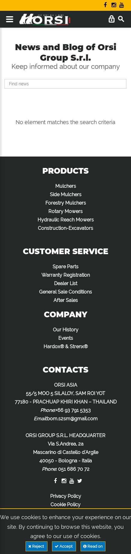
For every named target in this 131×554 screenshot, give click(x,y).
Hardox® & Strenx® (66, 346)
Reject (36, 546)
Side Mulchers (65, 194)
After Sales (65, 300)
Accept (64, 546)
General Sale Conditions (65, 292)
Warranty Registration (65, 275)
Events (65, 338)
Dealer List (65, 283)
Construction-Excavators (65, 228)
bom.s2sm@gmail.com (72, 419)
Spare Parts (65, 266)
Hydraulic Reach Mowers (66, 220)
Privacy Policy (65, 496)
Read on (93, 546)
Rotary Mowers (65, 211)
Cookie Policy (65, 504)
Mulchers (65, 186)
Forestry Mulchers (65, 203)
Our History (65, 330)
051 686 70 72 (74, 469)
